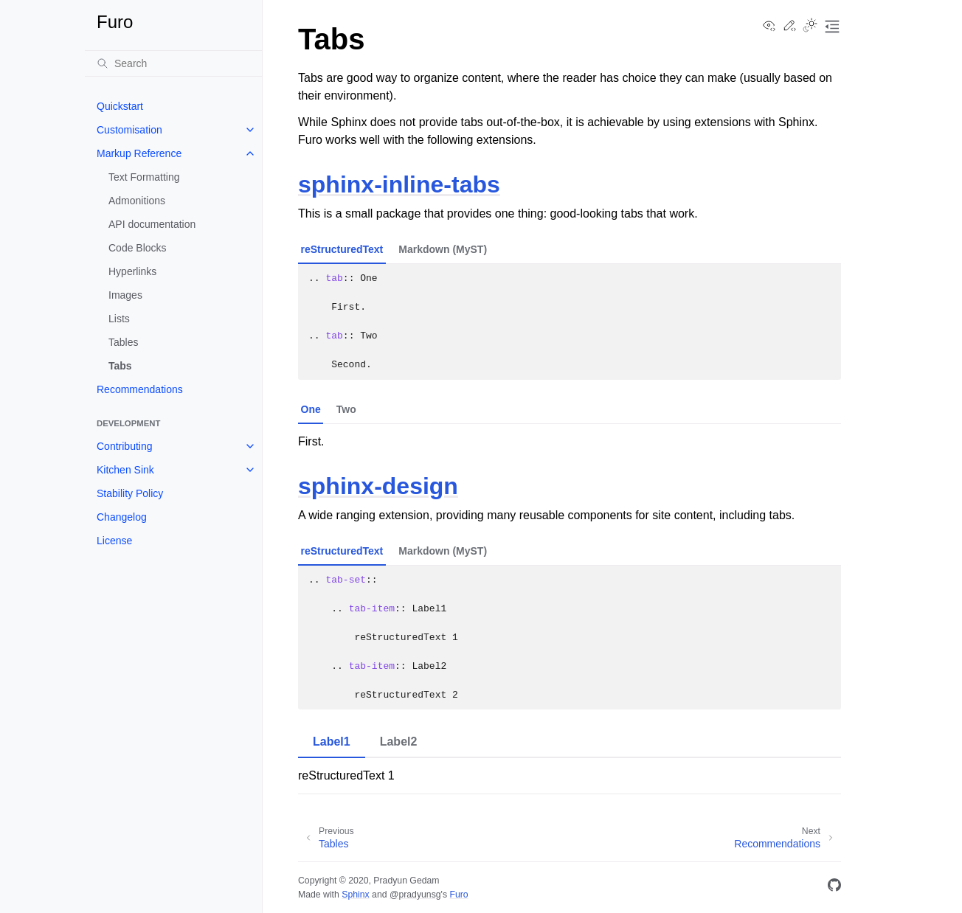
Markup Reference (139, 153)
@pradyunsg (415, 894)
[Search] (173, 63)
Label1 (331, 741)
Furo (458, 894)
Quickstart (120, 106)
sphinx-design (378, 486)
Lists (119, 318)
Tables (123, 342)
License (114, 540)
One (311, 409)
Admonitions (136, 200)
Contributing (125, 446)
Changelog (122, 517)
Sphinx (355, 894)
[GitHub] (834, 887)
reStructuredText (342, 249)
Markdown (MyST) (442, 249)
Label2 (399, 741)
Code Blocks (137, 248)
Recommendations (140, 389)
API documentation (151, 224)
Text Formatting (143, 177)
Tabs (120, 366)
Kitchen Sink (125, 470)
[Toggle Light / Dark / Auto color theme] (810, 26)
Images (125, 295)
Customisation (129, 130)
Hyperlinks (132, 271)
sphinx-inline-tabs (399, 184)
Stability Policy (130, 493)
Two (346, 409)
